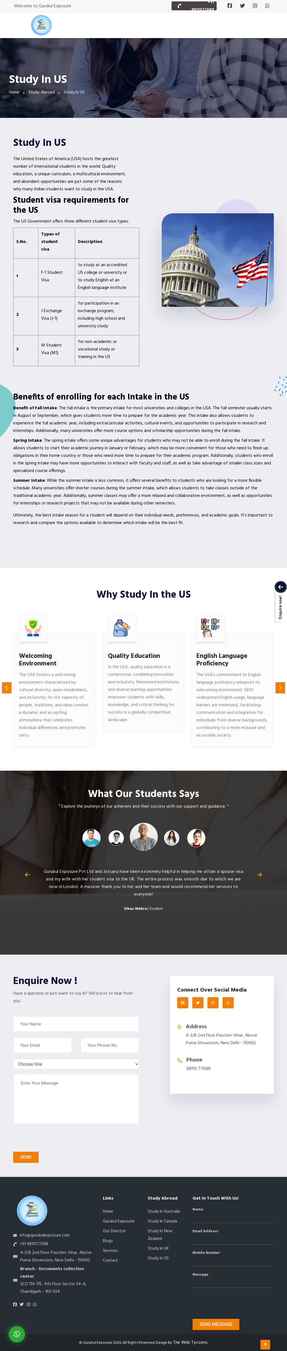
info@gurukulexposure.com (45, 1235)
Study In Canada (162, 1221)
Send (26, 1157)
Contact (110, 1260)
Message (200, 1275)
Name (198, 1209)
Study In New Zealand (160, 1235)
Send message (216, 1324)
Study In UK (158, 1248)
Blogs (108, 1241)
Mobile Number (206, 1253)
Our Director (114, 1231)
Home (14, 92)
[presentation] (45, 1138)
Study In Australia (164, 1211)
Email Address (205, 1231)
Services (110, 1250)
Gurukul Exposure (119, 1221)
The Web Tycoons (190, 1342)
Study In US (158, 1258)
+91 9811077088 (34, 1244)
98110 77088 (198, 1068)
